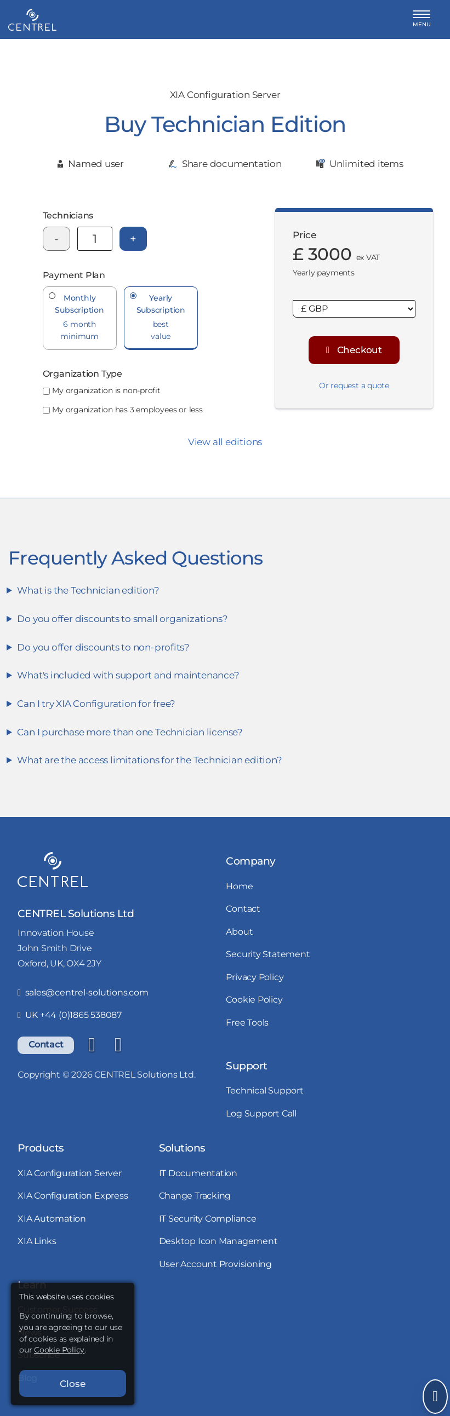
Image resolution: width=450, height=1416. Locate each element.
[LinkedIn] (91, 1045)
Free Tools (247, 1022)
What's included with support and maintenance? (128, 675)
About (239, 931)
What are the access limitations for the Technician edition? (149, 759)
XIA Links (37, 1241)
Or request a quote (354, 385)
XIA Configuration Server (70, 1173)
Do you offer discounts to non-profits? (103, 647)
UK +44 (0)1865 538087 (70, 1015)
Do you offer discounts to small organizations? (122, 618)
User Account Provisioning (215, 1264)
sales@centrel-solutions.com (83, 992)
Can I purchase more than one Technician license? (129, 732)
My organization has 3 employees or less (127, 410)
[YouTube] (118, 1045)
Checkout (354, 349)
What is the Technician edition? (88, 590)
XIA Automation (52, 1218)
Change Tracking (195, 1195)
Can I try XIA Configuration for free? (96, 703)
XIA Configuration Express (73, 1195)
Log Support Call (261, 1113)
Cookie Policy (254, 999)
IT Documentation (198, 1173)
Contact (46, 1044)
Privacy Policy (254, 977)
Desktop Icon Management (218, 1241)
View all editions (225, 441)
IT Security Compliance (208, 1218)
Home (239, 886)
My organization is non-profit (106, 390)
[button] (421, 19)
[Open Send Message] (435, 1396)
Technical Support (264, 1090)
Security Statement (268, 954)
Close (73, 1383)
